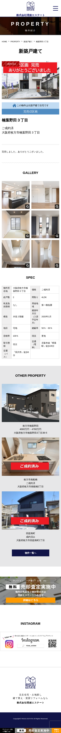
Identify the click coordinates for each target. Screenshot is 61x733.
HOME (4, 42)
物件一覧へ (30, 553)
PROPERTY (15, 42)
